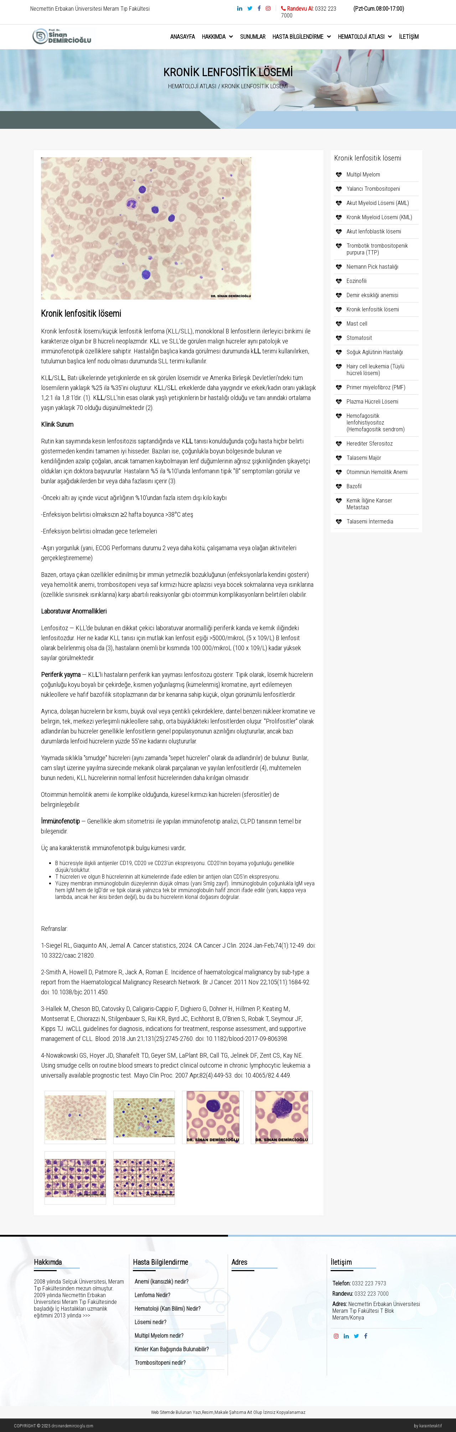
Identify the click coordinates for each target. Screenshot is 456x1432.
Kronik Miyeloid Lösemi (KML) (379, 217)
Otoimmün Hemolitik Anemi (377, 472)
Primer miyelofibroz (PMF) (376, 387)
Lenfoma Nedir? (152, 1295)
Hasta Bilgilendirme (302, 36)
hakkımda (217, 36)
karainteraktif (430, 1425)
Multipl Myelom (363, 174)
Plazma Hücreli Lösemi (372, 401)
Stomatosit (359, 338)
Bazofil (354, 486)
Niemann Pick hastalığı (372, 266)
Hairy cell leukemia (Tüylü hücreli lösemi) (375, 370)
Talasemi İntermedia (370, 521)
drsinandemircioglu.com (72, 1425)
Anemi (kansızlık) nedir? (161, 1281)
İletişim (409, 36)
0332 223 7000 (371, 1293)
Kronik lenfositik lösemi (373, 309)
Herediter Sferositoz (370, 443)
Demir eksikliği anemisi (372, 295)
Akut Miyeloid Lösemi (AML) (378, 203)
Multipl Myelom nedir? (159, 1335)
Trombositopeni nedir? (160, 1362)
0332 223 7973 (369, 1283)
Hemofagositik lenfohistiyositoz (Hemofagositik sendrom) (376, 422)
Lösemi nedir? (150, 1322)
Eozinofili (357, 281)
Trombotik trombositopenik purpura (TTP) (377, 249)
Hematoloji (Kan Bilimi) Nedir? (168, 1308)
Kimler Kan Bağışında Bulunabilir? (172, 1349)
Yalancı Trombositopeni (373, 188)
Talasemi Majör (364, 457)
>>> (86, 1315)
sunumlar (252, 36)
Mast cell (357, 323)
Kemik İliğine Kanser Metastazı (369, 504)
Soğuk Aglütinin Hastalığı (375, 352)
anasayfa (182, 36)
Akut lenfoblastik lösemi (374, 231)
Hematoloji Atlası (365, 36)
